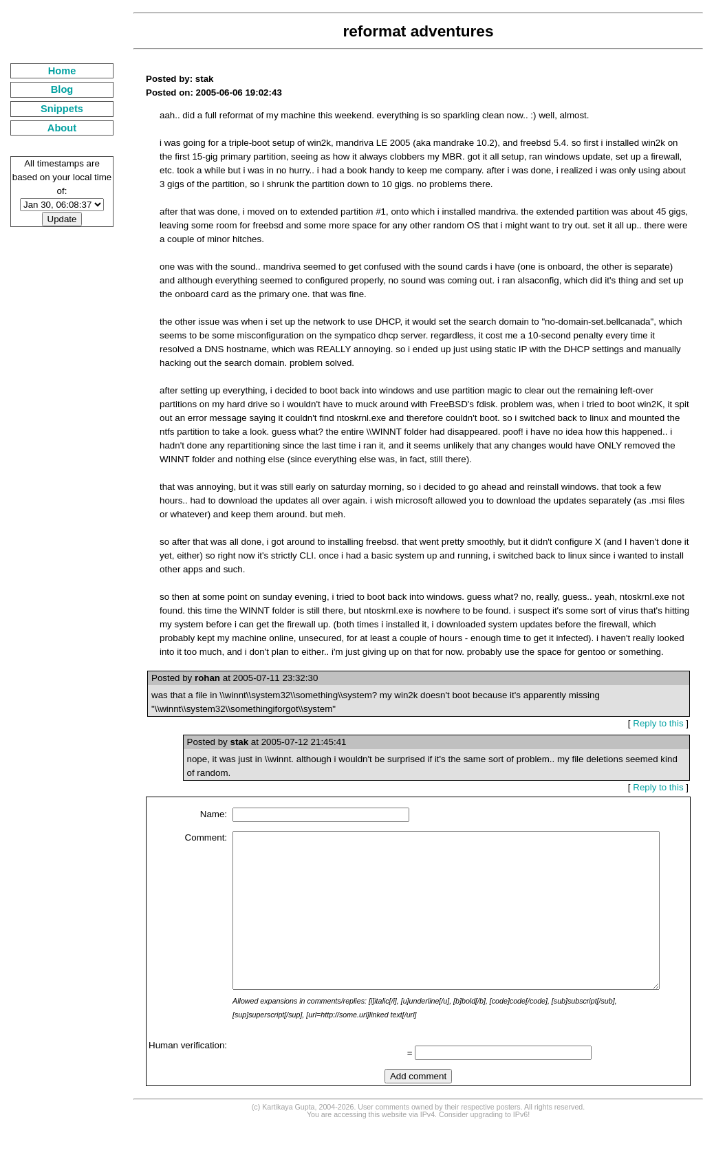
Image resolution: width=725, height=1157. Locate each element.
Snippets (53, 108)
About (53, 127)
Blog (53, 89)
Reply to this (663, 723)
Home (53, 70)
